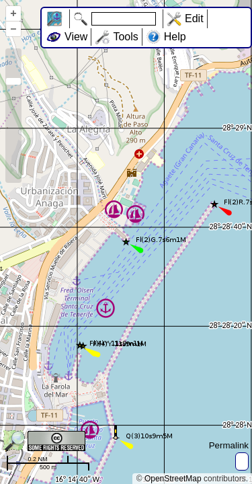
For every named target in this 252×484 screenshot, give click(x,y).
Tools (125, 36)
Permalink (229, 445)
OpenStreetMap (173, 478)
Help (175, 36)
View (76, 36)
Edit (194, 18)
